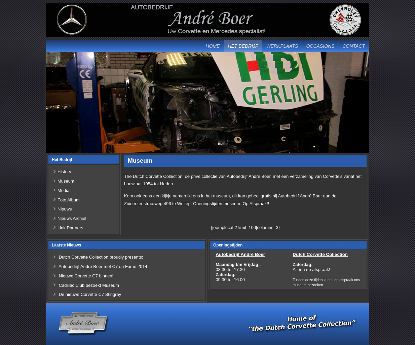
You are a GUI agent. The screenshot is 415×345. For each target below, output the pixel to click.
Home (212, 46)
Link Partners (70, 227)
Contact (353, 46)
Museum (66, 181)
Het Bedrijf (243, 46)
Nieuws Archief (72, 218)
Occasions (320, 46)
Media (63, 190)
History (64, 171)
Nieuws (65, 209)
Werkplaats (282, 46)
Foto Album (69, 199)
